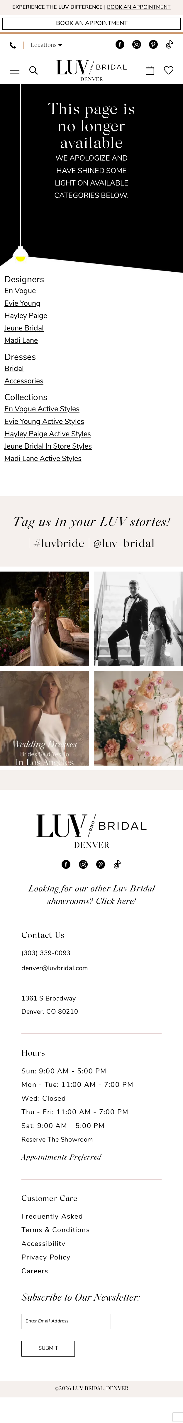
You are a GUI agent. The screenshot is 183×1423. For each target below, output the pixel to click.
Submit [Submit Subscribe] (56, 1372)
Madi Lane (21, 354)
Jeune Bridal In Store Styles (48, 460)
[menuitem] (12, 59)
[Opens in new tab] (44, 633)
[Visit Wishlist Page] (168, 84)
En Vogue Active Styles (41, 423)
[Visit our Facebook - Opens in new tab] (120, 59)
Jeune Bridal (24, 342)
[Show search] (33, 84)
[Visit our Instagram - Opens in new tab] (136, 59)
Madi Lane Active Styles (43, 473)
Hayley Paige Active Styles (47, 448)
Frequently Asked (52, 1230)
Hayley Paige (25, 330)
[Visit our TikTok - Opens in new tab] (169, 59)
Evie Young (22, 317)
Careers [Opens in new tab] (34, 1285)
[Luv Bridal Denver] (91, 84)
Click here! (116, 916)
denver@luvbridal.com (54, 983)
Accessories (23, 395)
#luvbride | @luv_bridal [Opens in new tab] (94, 558)
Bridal (14, 383)
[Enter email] (78, 1337)
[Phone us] (12, 59)
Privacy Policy (45, 1272)
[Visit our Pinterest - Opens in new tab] (153, 59)
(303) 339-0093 (46, 967)
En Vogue (20, 305)
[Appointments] (91, 36)
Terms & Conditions (55, 1244)
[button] (46, 59)
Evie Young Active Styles (44, 436)
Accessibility (43, 1258)
